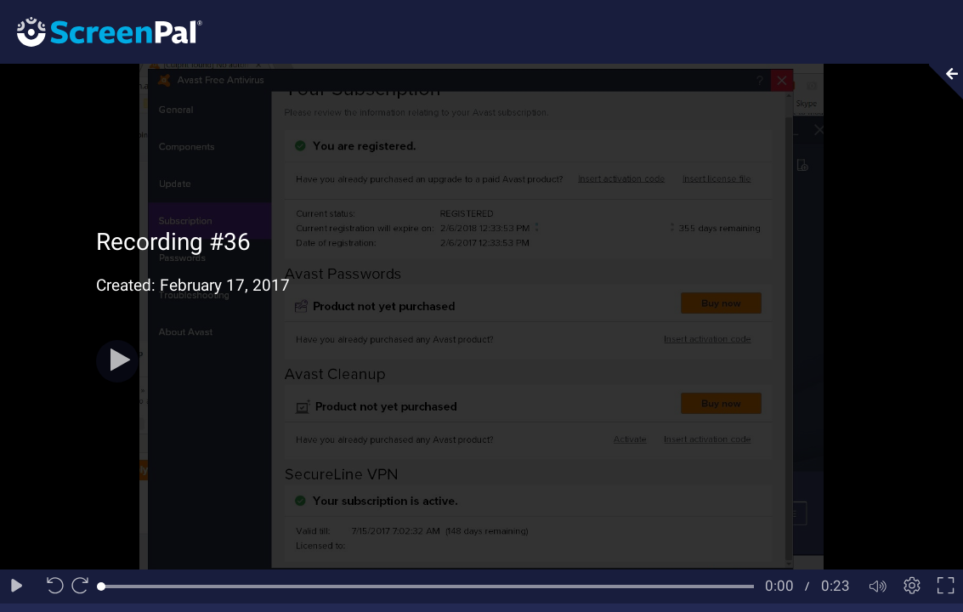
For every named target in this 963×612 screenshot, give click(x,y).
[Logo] (101, 31)
